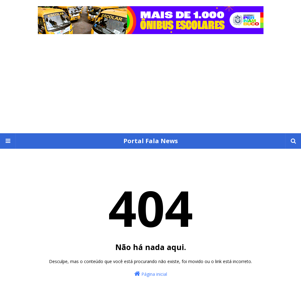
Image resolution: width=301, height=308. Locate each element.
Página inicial (150, 274)
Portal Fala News (150, 141)
